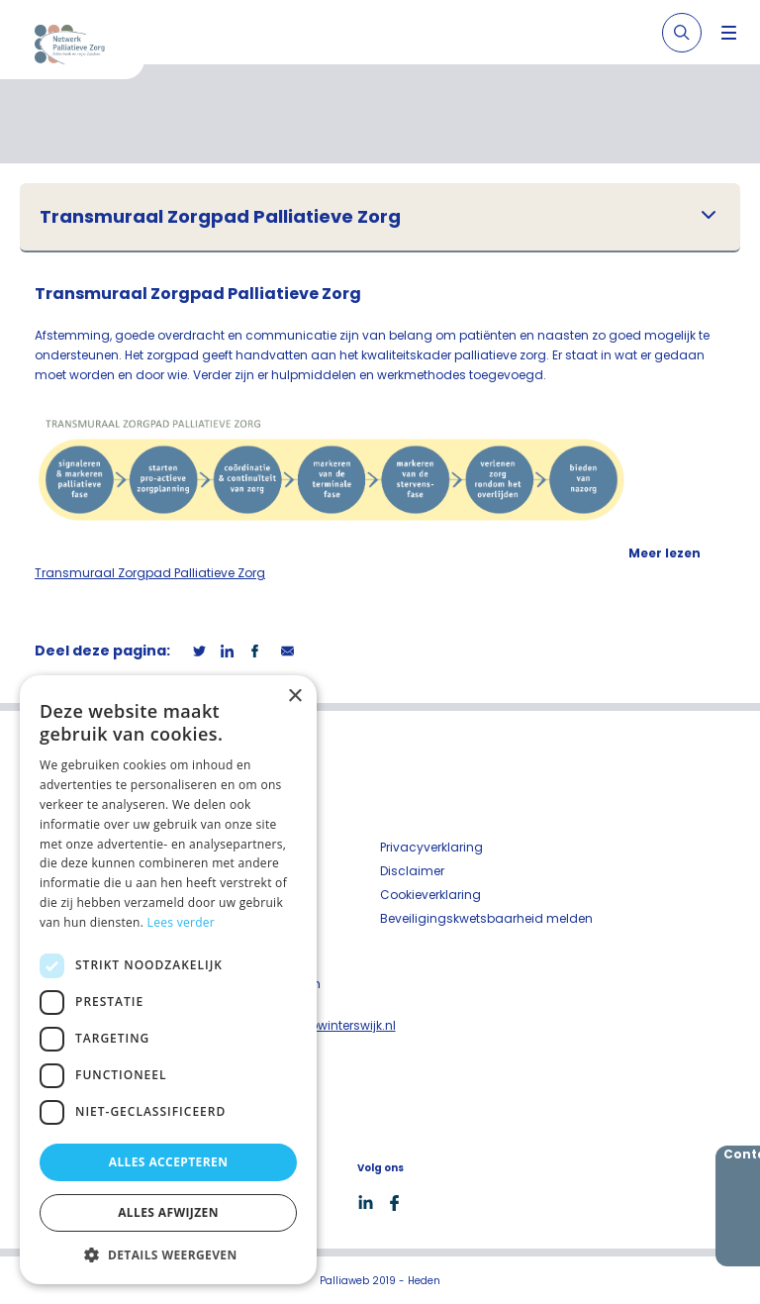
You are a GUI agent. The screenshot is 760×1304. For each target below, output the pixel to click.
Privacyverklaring (431, 847)
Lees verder (181, 922)
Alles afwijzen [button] (168, 1212)
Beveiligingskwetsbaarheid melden (486, 918)
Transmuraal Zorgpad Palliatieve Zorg (220, 217)
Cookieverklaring (430, 894)
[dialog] (168, 979)
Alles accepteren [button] (169, 1162)
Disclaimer (412, 870)
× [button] (294, 696)
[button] (168, 1254)
